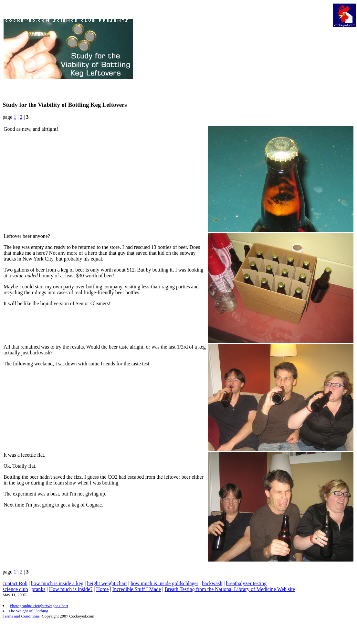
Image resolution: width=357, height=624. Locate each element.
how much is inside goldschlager (164, 583)
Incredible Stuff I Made (136, 589)
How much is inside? (71, 589)
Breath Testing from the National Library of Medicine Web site (229, 589)
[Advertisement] (232, 49)
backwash (212, 583)
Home (102, 589)
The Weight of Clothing (28, 610)
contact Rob (15, 583)
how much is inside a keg (57, 583)
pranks (39, 589)
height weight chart (107, 583)
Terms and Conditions (22, 616)
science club (15, 589)
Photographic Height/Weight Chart (39, 605)
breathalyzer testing (246, 583)
